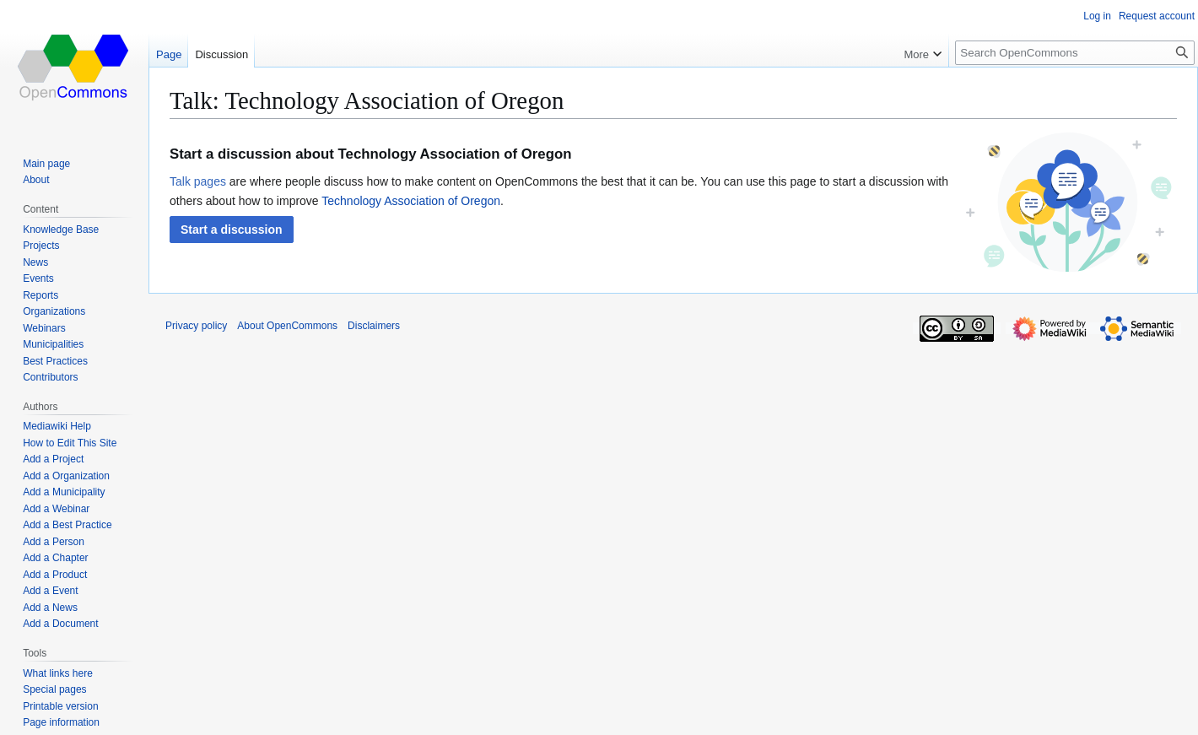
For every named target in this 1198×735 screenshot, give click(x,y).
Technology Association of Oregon (410, 201)
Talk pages (198, 181)
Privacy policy (196, 326)
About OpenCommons (287, 326)
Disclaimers (374, 326)
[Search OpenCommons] (1075, 53)
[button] (232, 229)
